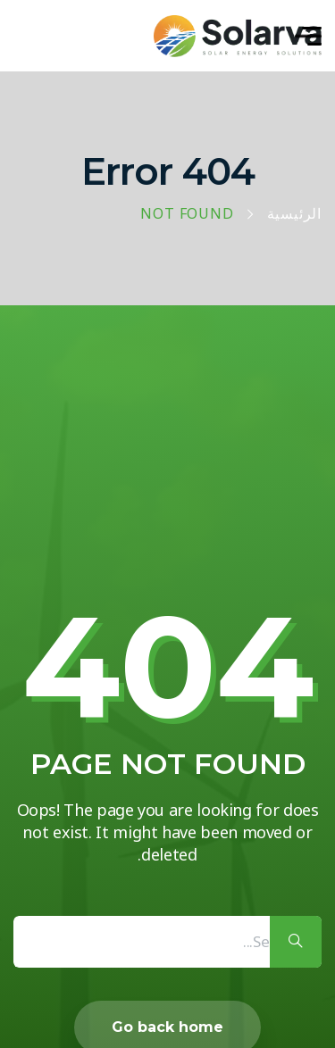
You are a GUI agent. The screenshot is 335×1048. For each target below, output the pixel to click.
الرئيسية (294, 214)
